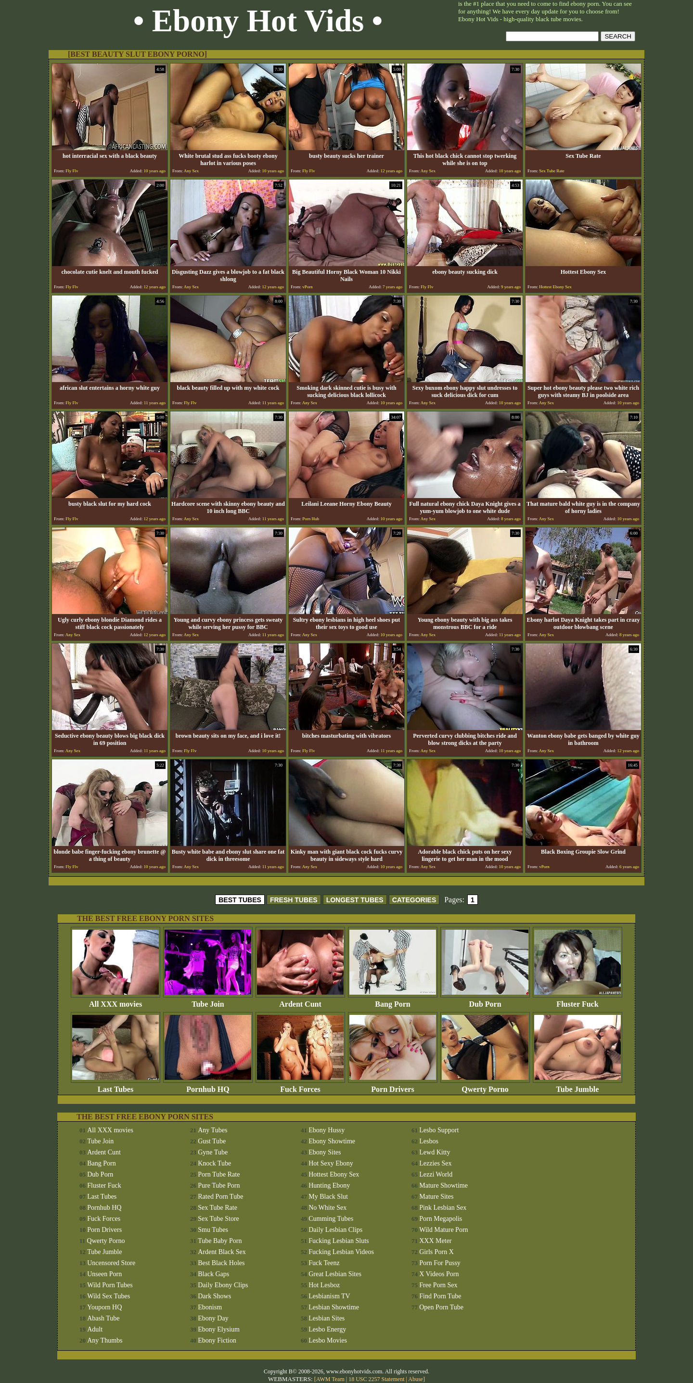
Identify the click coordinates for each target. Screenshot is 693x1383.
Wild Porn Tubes (109, 1285)
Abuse (415, 1379)
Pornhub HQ (208, 1085)
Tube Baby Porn (220, 1240)
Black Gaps (213, 1274)
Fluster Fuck (577, 1000)
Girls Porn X (436, 1251)
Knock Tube (214, 1163)
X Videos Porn (439, 1274)
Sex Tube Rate (217, 1207)
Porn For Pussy (440, 1263)
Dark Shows (214, 1296)
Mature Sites (436, 1196)
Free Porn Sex (438, 1285)
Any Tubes (212, 1130)
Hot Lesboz (324, 1285)
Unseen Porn (104, 1274)
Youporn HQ (104, 1307)
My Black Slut (328, 1196)
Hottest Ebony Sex (333, 1174)
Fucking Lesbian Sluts (338, 1240)
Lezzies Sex (435, 1163)
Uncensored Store (111, 1263)
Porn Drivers (392, 1085)
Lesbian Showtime (333, 1307)
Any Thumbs (104, 1340)
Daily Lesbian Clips (335, 1229)
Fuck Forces (300, 1085)
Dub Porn (485, 1000)
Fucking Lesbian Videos (341, 1251)
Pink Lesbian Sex (442, 1207)
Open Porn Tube (441, 1307)
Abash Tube (103, 1318)
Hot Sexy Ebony (330, 1163)
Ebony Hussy (326, 1130)
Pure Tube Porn (219, 1185)
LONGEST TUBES (355, 900)
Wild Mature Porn (443, 1229)
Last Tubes (115, 1085)
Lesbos (428, 1141)
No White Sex (327, 1207)
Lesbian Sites (326, 1318)
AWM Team (331, 1379)
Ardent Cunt (300, 1000)
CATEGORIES (414, 900)
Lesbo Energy (327, 1329)
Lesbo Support (439, 1130)
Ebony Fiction (217, 1340)
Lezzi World (435, 1174)
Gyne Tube (213, 1152)
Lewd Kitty (434, 1152)
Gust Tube (212, 1141)
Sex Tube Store (218, 1218)
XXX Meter (435, 1240)
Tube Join (208, 1000)
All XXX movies (115, 1000)
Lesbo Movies (327, 1340)
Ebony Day (213, 1318)
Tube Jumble (577, 1085)
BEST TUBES (239, 900)
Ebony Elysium (219, 1329)
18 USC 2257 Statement (376, 1379)
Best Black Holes (221, 1263)
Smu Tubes (213, 1229)
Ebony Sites (324, 1152)
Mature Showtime (443, 1185)
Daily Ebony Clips (223, 1285)
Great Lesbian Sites (334, 1274)
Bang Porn (392, 1000)
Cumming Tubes (330, 1218)
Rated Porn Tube (220, 1196)
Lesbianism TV (329, 1296)
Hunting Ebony (329, 1185)
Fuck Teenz (323, 1263)
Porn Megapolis (440, 1218)
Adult (95, 1329)
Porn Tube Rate (219, 1174)
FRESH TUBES (294, 900)
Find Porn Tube (440, 1296)
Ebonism (210, 1307)
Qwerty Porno (485, 1085)
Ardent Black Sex (222, 1251)
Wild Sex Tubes (108, 1296)
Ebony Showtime (331, 1141)
